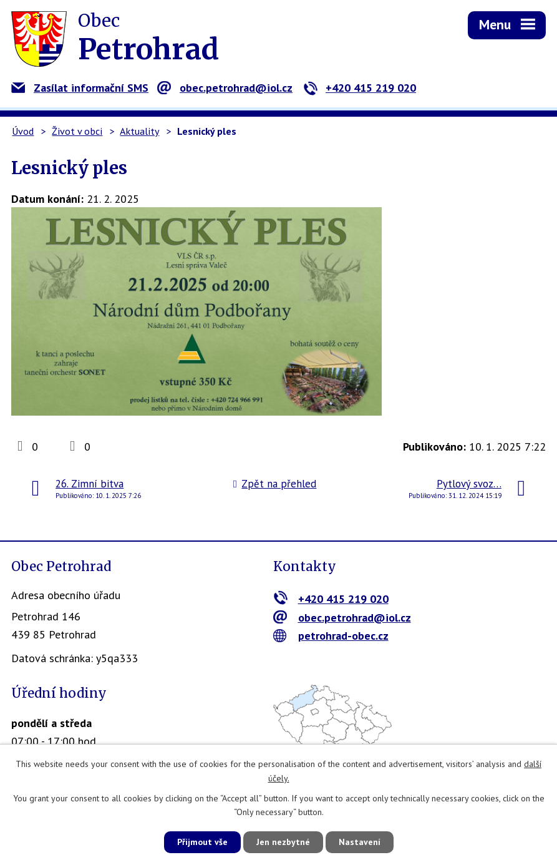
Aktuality (139, 131)
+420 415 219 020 (359, 88)
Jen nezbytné (283, 842)
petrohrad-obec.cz (331, 635)
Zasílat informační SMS (79, 88)
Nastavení (359, 842)
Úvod (23, 131)
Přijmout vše (202, 842)
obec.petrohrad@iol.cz (225, 88)
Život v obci (77, 131)
